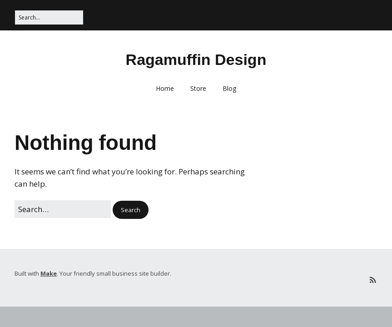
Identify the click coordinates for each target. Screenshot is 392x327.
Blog (229, 88)
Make (48, 273)
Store (198, 88)
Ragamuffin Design (196, 59)
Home (165, 88)
